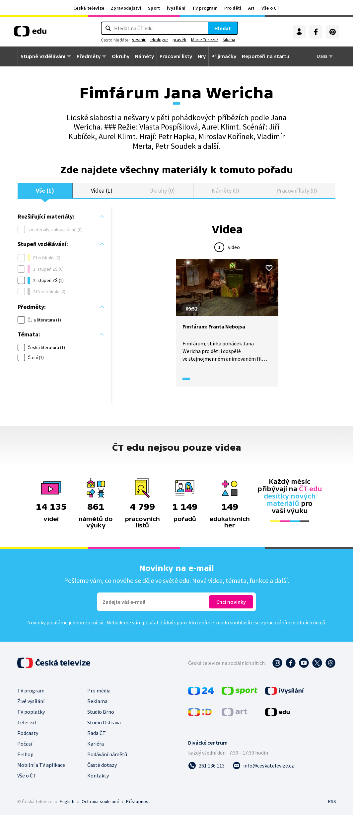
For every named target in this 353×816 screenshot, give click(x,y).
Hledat (222, 28)
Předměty (89, 56)
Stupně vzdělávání (43, 56)
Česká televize (88, 8)
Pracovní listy (176, 56)
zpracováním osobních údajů (293, 623)
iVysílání (176, 8)
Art (251, 8)
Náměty (144, 56)
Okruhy (120, 56)
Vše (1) (45, 191)
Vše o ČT (270, 8)
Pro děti (232, 8)
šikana (229, 40)
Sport (154, 8)
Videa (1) (101, 191)
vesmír (139, 40)
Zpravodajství (126, 8)
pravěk (179, 40)
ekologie (159, 40)
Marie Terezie (204, 40)
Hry (202, 56)
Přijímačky (223, 56)
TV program (205, 8)
